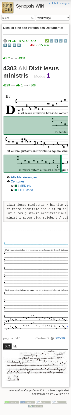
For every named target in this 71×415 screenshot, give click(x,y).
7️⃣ (14, 45)
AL (23, 40)
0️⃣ (56, 40)
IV (41, 45)
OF (28, 40)
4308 (32, 85)
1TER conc (25, 190)
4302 (6, 58)
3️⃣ (61, 40)
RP (37, 45)
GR (14, 40)
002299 (60, 338)
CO (33, 40)
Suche (33, 18)
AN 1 (19, 85)
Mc (15, 346)
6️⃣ (10, 45)
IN (9, 40)
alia (46, 45)
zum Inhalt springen (57, 3)
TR (19, 40)
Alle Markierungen (24, 177)
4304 (22, 58)
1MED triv (24, 185)
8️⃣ (19, 45)
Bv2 (7, 346)
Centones (18, 181)
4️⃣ (65, 40)
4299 (6, 85)
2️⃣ (51, 40)
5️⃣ (5, 45)
